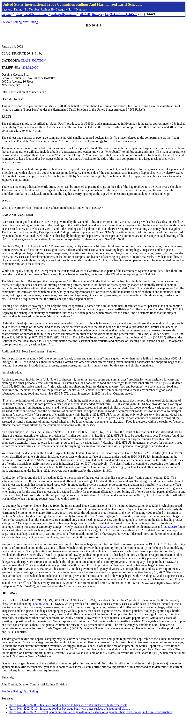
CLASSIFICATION (33, 60)
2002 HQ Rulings (91, 14)
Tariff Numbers (78, 9)
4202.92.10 (170, 526)
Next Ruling (30, 22)
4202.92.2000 (29, 67)
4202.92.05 (107, 526)
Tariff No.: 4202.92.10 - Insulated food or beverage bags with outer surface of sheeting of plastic (69, 708)
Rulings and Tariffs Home (32, 14)
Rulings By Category (54, 9)
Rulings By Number (26, 9)
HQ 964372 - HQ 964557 (121, 14)
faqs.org (7, 9)
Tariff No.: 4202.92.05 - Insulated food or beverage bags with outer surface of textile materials (68, 705)
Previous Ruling (12, 22)
